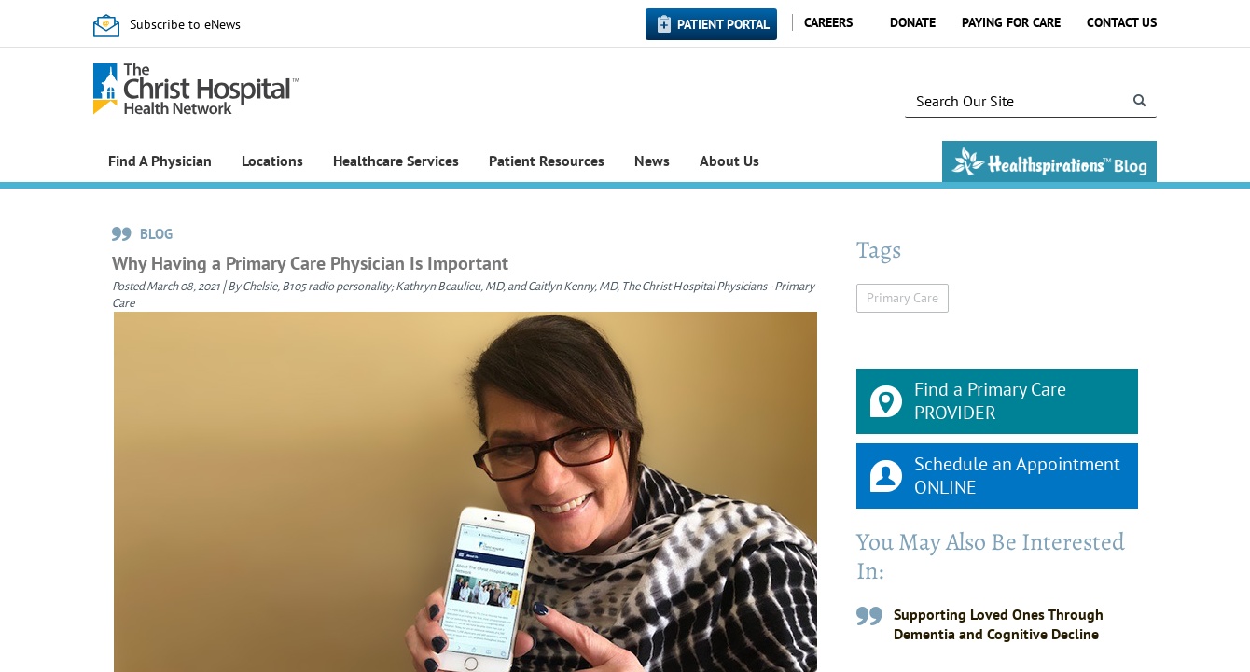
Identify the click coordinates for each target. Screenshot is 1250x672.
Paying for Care (1011, 22)
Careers (828, 22)
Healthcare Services (396, 160)
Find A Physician (160, 160)
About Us (729, 160)
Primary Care (902, 297)
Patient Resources (546, 160)
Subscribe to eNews (185, 24)
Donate (913, 22)
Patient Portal (723, 24)
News (652, 160)
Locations (272, 160)
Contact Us (1122, 22)
